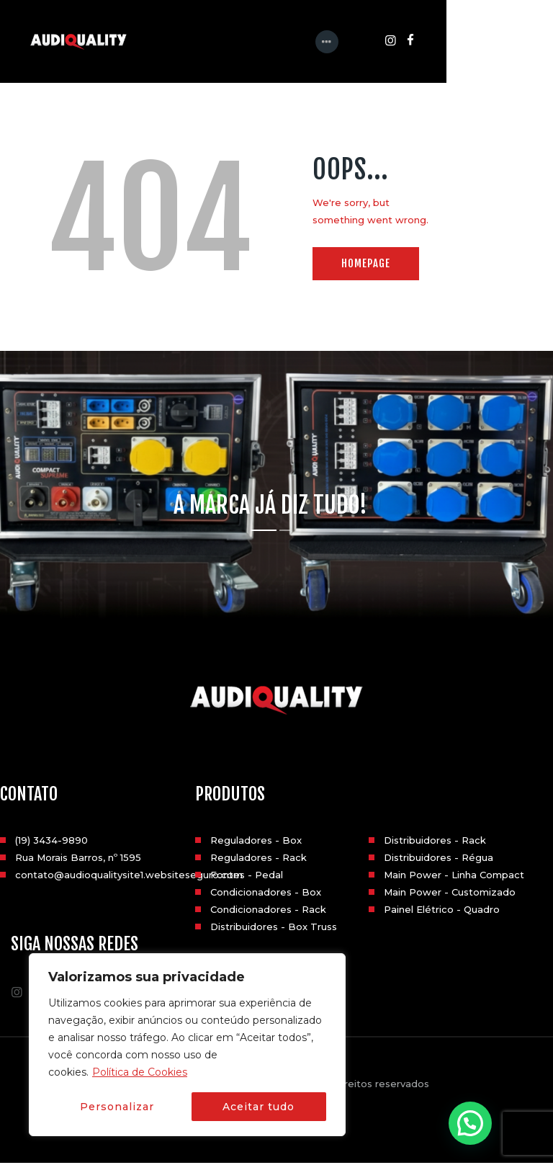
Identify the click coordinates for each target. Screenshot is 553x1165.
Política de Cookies (139, 1072)
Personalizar (117, 1106)
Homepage (365, 265)
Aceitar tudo (258, 1106)
